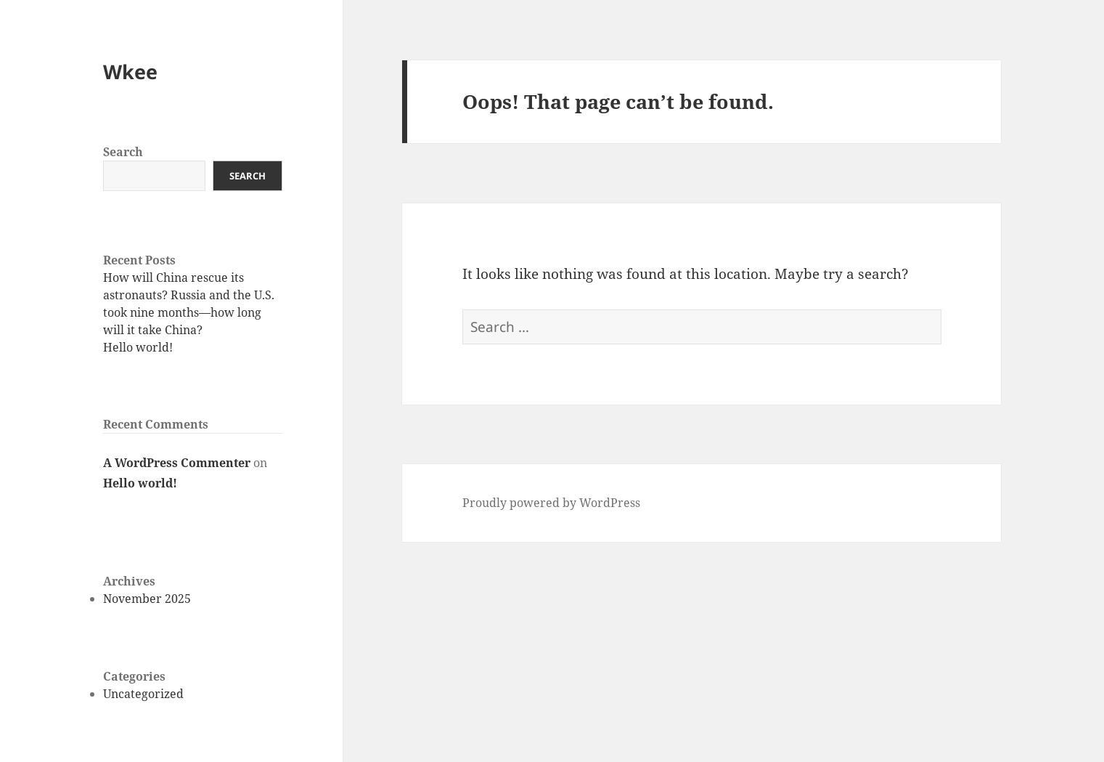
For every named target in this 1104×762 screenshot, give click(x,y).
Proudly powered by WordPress (551, 503)
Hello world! (138, 347)
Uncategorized (143, 694)
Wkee (130, 71)
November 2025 (147, 599)
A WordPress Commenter (176, 463)
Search (123, 152)
